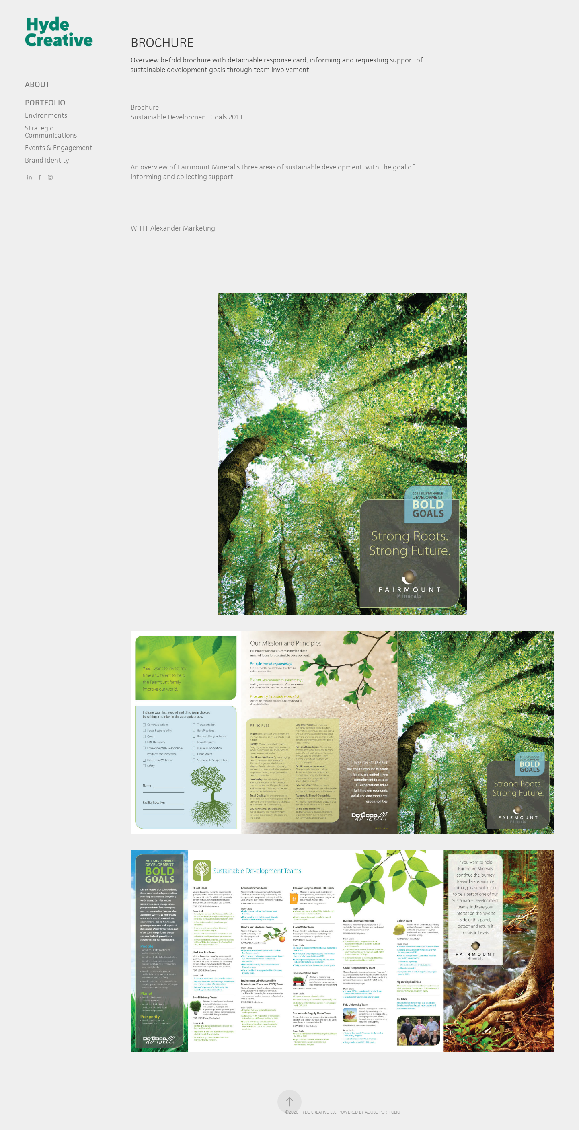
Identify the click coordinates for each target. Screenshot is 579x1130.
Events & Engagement (58, 147)
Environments (46, 115)
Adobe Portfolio (382, 1112)
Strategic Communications (51, 131)
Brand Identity (47, 160)
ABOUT (37, 84)
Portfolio (45, 102)
